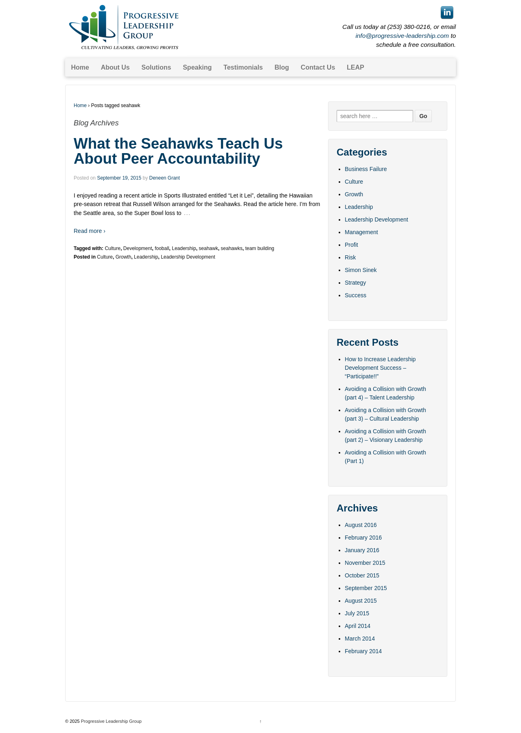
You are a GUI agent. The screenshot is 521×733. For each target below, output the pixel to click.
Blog (282, 67)
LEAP (355, 67)
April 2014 (357, 626)
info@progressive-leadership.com (402, 35)
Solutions (156, 67)
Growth (123, 257)
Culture (112, 248)
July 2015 (357, 613)
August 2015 (361, 600)
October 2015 (362, 575)
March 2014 (360, 638)
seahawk (208, 248)
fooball (162, 248)
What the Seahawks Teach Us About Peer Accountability (178, 151)
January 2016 (362, 550)
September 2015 (366, 588)
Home (80, 67)
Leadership (184, 248)
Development (137, 248)
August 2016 (361, 525)
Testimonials (243, 67)
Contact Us (318, 67)
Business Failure (366, 169)
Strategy (355, 282)
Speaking (197, 67)
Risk (350, 257)
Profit (351, 244)
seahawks (231, 248)
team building (259, 248)
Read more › (89, 231)
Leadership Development (188, 257)
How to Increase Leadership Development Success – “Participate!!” (380, 368)
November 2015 (365, 563)
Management (361, 232)
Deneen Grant (164, 178)
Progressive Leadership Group (111, 721)
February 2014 (363, 651)
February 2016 (363, 537)
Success (355, 295)
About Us (115, 67)
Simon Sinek (361, 270)
